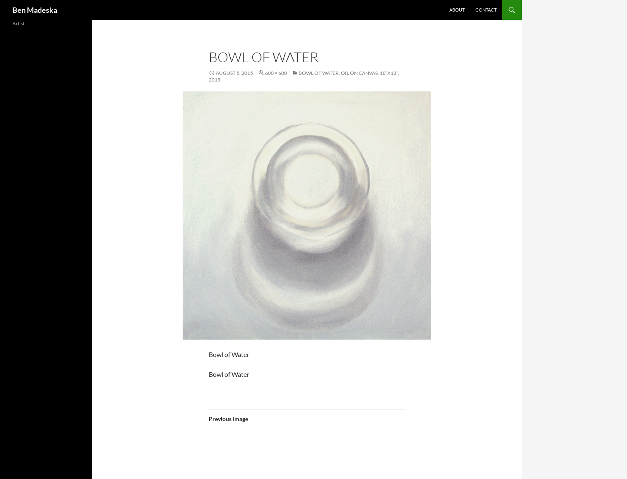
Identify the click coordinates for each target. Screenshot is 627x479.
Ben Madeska (34, 9)
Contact (486, 9)
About (457, 9)
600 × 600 (276, 73)
